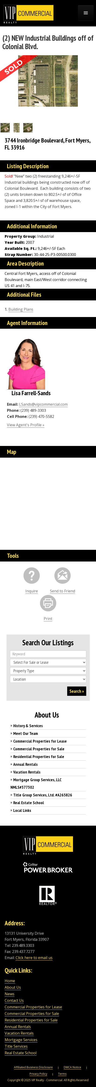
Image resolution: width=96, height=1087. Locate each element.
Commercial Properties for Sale (38, 748)
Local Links (22, 810)
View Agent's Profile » (25, 424)
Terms (62, 1074)
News (9, 993)
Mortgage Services (21, 1039)
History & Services (28, 725)
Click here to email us (34, 957)
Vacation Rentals (26, 772)
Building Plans (20, 309)
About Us (13, 987)
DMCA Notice (72, 1067)
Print (48, 618)
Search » (77, 691)
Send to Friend (62, 591)
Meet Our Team (25, 733)
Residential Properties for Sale (38, 756)
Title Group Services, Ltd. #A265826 (42, 795)
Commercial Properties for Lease (40, 741)
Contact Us (14, 1000)
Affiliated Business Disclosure (33, 1067)
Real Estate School (28, 802)
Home (10, 980)
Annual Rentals (25, 764)
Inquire (31, 591)
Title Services (16, 1046)
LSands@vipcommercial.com (43, 404)
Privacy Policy (38, 1074)
